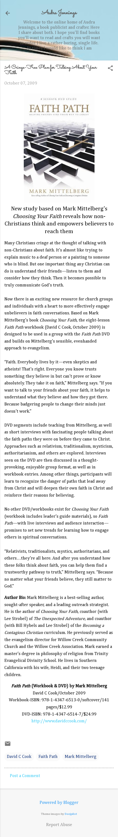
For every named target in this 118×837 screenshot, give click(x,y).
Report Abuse (59, 825)
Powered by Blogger (59, 803)
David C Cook (19, 757)
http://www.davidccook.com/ (59, 721)
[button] (110, 69)
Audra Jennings (59, 13)
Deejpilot (71, 813)
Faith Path (48, 757)
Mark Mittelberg (80, 757)
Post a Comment (25, 776)
